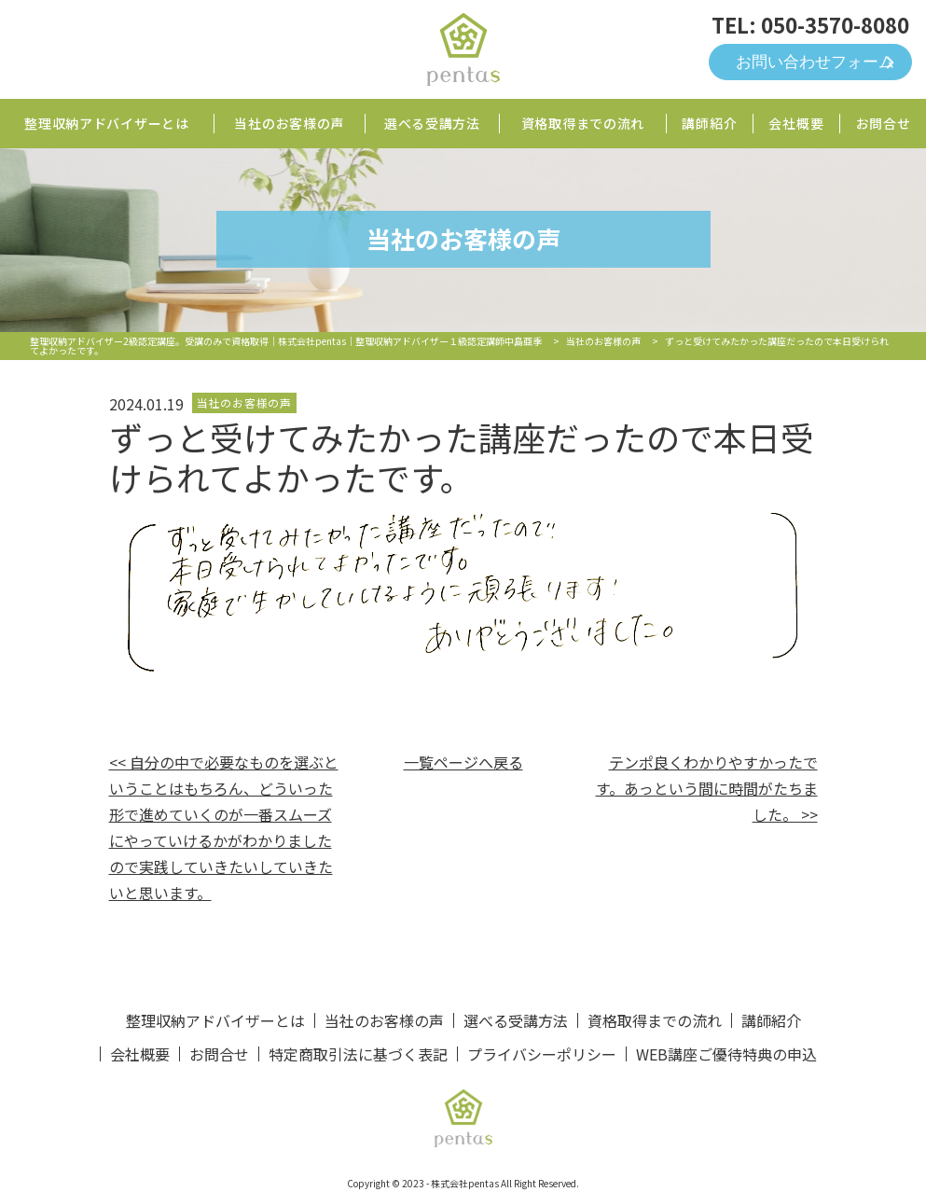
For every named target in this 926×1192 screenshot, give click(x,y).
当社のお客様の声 (289, 123)
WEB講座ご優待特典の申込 (726, 1053)
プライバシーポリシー (541, 1053)
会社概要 (795, 123)
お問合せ (883, 123)
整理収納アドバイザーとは (106, 123)
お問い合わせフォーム (815, 62)
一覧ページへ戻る (463, 762)
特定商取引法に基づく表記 (358, 1053)
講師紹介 (709, 123)
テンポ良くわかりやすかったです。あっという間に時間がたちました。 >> (707, 788)
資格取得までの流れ (582, 123)
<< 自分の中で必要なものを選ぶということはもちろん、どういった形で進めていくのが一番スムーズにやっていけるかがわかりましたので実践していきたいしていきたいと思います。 (224, 827)
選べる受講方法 (432, 123)
